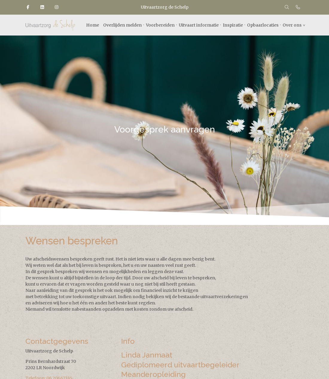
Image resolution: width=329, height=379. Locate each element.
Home (92, 25)
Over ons (292, 25)
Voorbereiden (160, 25)
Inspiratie (233, 25)
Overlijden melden (122, 25)
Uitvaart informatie (199, 25)
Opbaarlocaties (262, 25)
